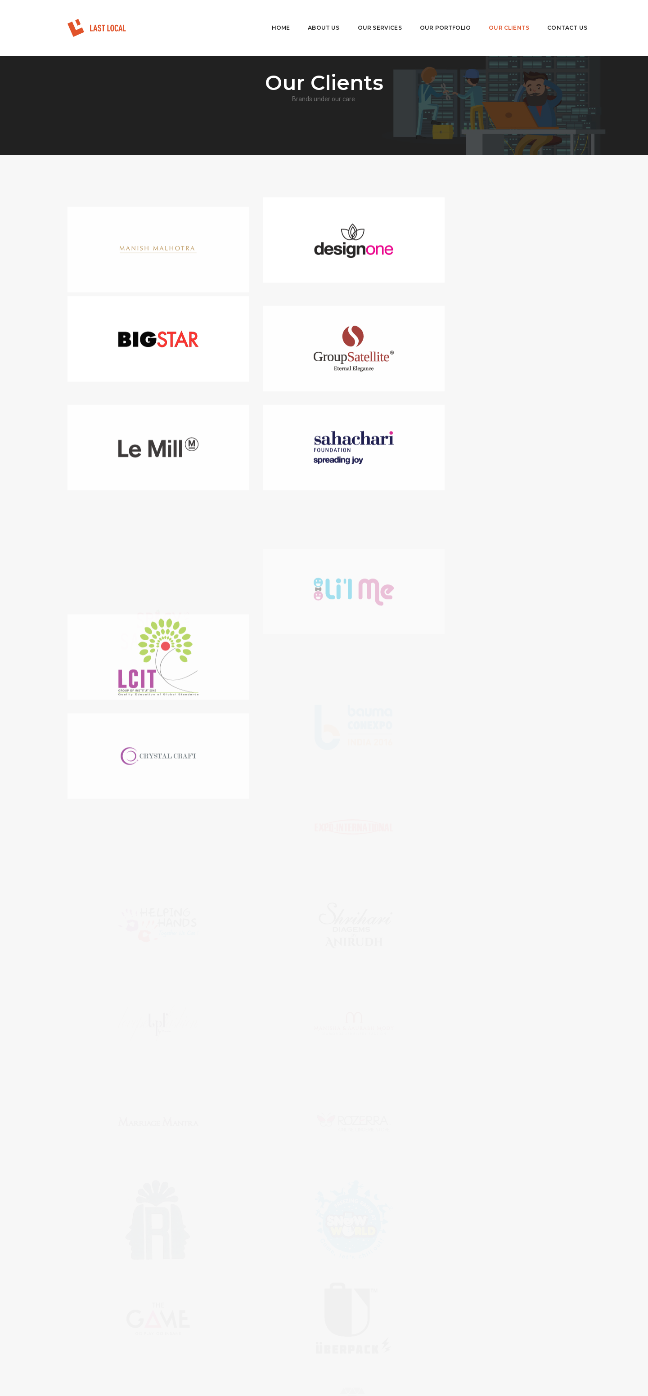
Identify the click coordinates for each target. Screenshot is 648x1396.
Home (267, 16)
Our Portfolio (431, 16)
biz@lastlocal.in (381, 1321)
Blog (218, 1323)
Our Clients (495, 16)
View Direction (365, 1350)
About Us (310, 16)
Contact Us (554, 16)
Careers (223, 1312)
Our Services (366, 16)
